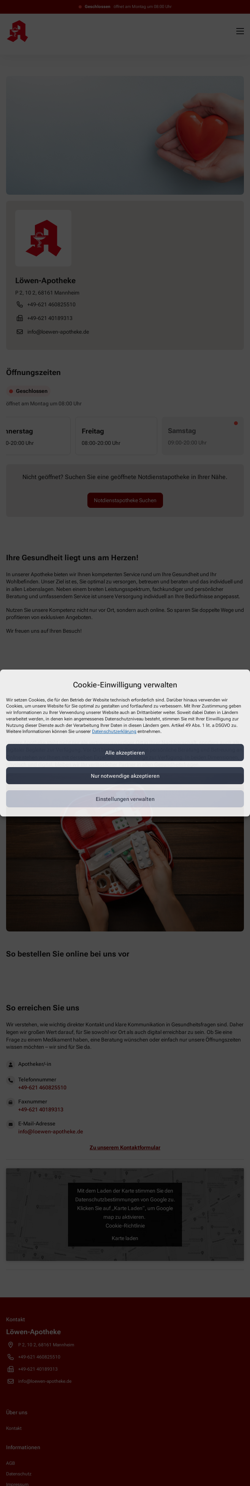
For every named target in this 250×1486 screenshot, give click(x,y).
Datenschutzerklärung (114, 731)
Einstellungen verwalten (125, 799)
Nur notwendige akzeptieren (125, 776)
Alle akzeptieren (125, 753)
